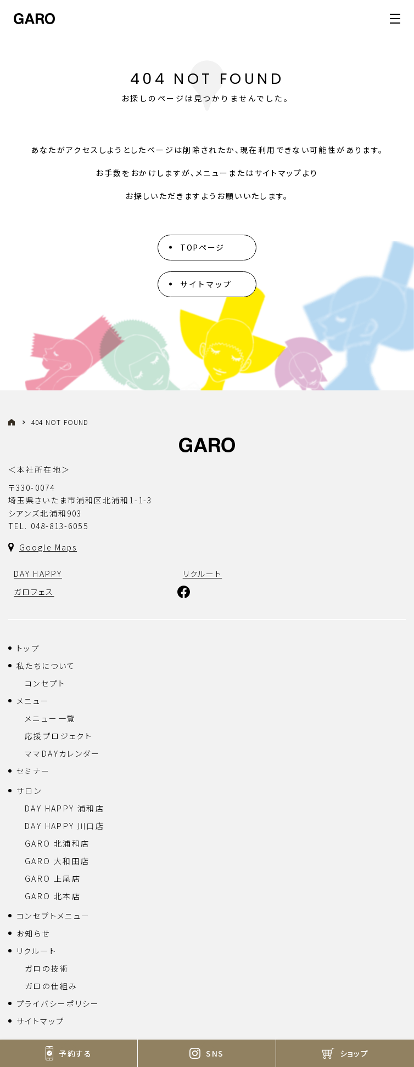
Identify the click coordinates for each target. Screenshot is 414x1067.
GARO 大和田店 (57, 860)
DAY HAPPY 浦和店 (64, 808)
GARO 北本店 (53, 895)
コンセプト (45, 683)
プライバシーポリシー (58, 1003)
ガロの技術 (47, 968)
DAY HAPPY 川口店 (64, 825)
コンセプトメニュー (53, 915)
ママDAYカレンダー (62, 753)
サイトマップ (206, 284)
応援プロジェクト (58, 735)
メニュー (33, 700)
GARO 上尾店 (53, 878)
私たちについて (46, 665)
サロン (29, 790)
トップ (28, 648)
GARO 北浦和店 (57, 843)
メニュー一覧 (50, 718)
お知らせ (33, 933)
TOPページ (202, 247)
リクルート (36, 950)
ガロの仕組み (51, 985)
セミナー (33, 770)
